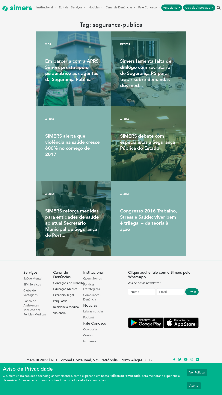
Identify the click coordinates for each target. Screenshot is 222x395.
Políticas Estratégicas (91, 286)
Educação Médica (65, 289)
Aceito (193, 386)
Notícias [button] (94, 7)
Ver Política (197, 372)
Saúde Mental (32, 278)
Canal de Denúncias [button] (119, 7)
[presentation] (156, 307)
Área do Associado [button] (198, 8)
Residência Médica (66, 307)
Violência (59, 313)
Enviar (192, 292)
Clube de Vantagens (30, 292)
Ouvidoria (90, 329)
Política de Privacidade (125, 376)
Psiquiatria (60, 301)
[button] (218, 8)
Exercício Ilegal (63, 295)
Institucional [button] (45, 7)
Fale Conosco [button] (148, 7)
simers (17, 8)
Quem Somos (92, 278)
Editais (63, 7)
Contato (88, 335)
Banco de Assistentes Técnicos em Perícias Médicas (34, 308)
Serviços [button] (77, 7)
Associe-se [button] (170, 8)
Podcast (88, 317)
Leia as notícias (93, 311)
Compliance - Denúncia (92, 297)
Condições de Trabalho (69, 283)
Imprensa (89, 341)
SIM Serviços (32, 284)
